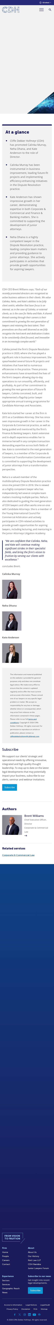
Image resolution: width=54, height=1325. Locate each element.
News (4, 1292)
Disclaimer (25, 1309)
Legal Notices (31, 1305)
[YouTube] (34, 1314)
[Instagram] (24, 1314)
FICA (35, 1309)
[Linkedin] (29, 1314)
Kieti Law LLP (34, 1260)
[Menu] (42, 9)
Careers (6, 1260)
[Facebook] (15, 1314)
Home (5, 1252)
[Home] (10, 10)
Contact (6, 1264)
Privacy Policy (12, 1309)
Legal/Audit (45, 1305)
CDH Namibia (34, 1264)
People (5, 1256)
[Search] (50, 9)
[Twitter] (19, 1314)
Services (6, 1284)
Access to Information (13, 1305)
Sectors (6, 1280)
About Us (32, 1252)
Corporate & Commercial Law (18, 855)
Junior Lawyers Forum (38, 1268)
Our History (33, 1256)
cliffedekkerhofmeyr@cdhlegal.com (24, 736)
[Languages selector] (45, 3)
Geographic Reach (11, 1288)
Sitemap (44, 1309)
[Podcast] (39, 1314)
